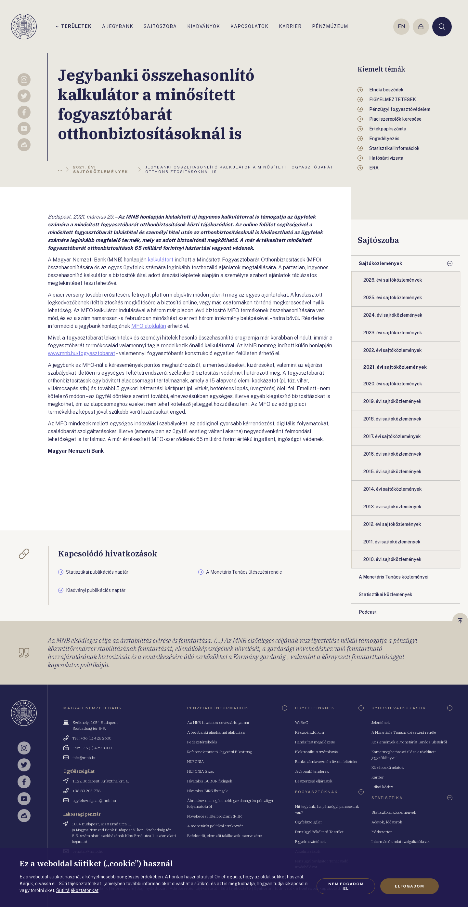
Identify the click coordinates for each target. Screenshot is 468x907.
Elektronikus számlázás (316, 751)
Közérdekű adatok (387, 767)
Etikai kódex (382, 786)
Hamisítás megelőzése (315, 742)
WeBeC (301, 722)
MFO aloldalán (148, 326)
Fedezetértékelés (202, 742)
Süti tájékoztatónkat (77, 890)
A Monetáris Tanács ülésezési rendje (403, 732)
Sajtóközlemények (380, 263)
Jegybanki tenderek (312, 771)
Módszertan (382, 831)
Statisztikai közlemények (393, 812)
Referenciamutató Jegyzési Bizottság (219, 751)
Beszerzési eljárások (313, 781)
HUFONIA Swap (200, 771)
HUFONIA (195, 761)
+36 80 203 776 (86, 790)
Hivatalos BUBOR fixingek (209, 781)
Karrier (377, 777)
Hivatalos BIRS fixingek (207, 790)
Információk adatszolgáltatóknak (400, 841)
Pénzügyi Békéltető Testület (319, 831)
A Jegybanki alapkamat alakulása (216, 732)
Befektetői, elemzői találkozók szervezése (224, 835)
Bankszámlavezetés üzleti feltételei (326, 761)
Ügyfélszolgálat (308, 822)
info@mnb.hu (84, 757)
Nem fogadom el (346, 886)
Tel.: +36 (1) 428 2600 (91, 738)
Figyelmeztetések (310, 841)
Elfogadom (409, 886)
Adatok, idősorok (386, 822)
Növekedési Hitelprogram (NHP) (214, 816)
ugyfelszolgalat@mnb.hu (94, 800)
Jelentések (380, 722)
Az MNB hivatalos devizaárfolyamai (218, 722)
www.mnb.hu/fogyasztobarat (81, 353)
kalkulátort (160, 260)
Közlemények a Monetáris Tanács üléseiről (409, 742)
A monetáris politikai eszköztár (215, 825)
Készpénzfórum (309, 732)
